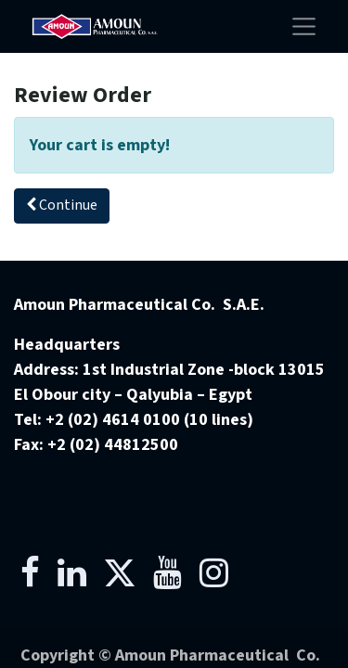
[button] (62, 206)
